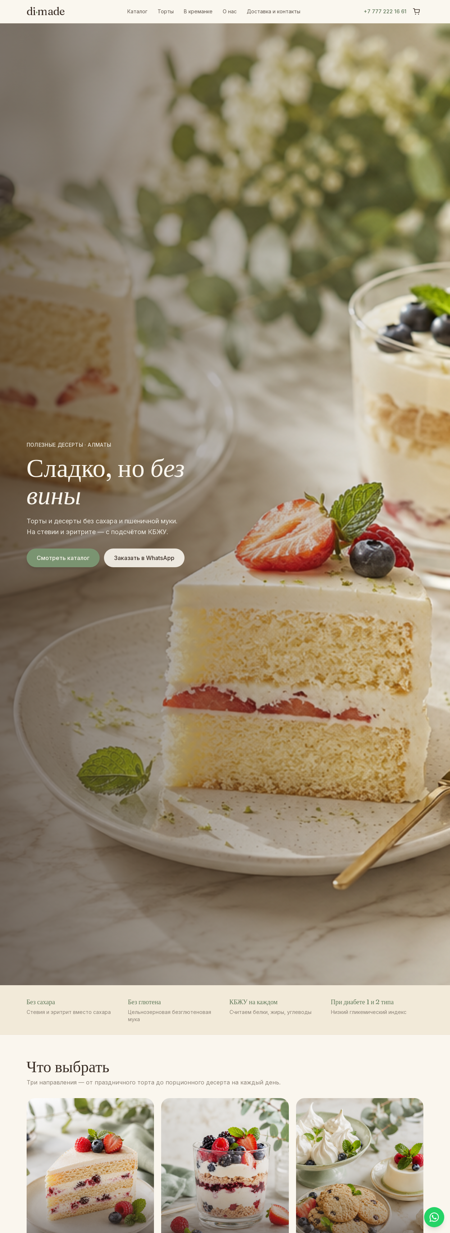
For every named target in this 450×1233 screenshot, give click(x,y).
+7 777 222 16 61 (385, 11)
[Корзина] (416, 11)
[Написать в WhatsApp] (434, 1217)
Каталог (137, 11)
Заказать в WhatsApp (144, 557)
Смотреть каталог (63, 557)
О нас (230, 11)
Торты (166, 11)
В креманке (198, 11)
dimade (46, 11)
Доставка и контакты (273, 11)
